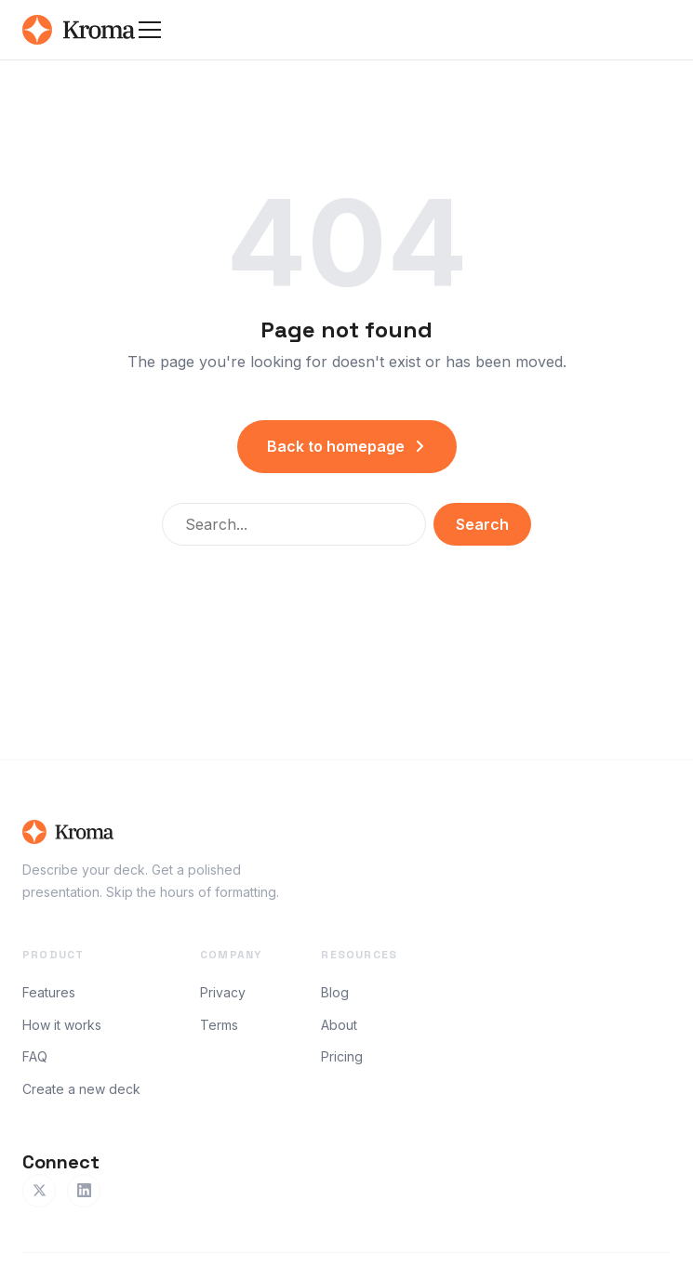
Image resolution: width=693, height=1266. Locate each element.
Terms (219, 1025)
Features (48, 992)
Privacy (223, 992)
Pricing (342, 1056)
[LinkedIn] (83, 1190)
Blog (335, 992)
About (339, 1025)
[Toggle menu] (150, 30)
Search (482, 524)
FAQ (34, 1056)
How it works (61, 1025)
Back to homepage (347, 446)
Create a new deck (81, 1089)
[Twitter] (39, 1190)
